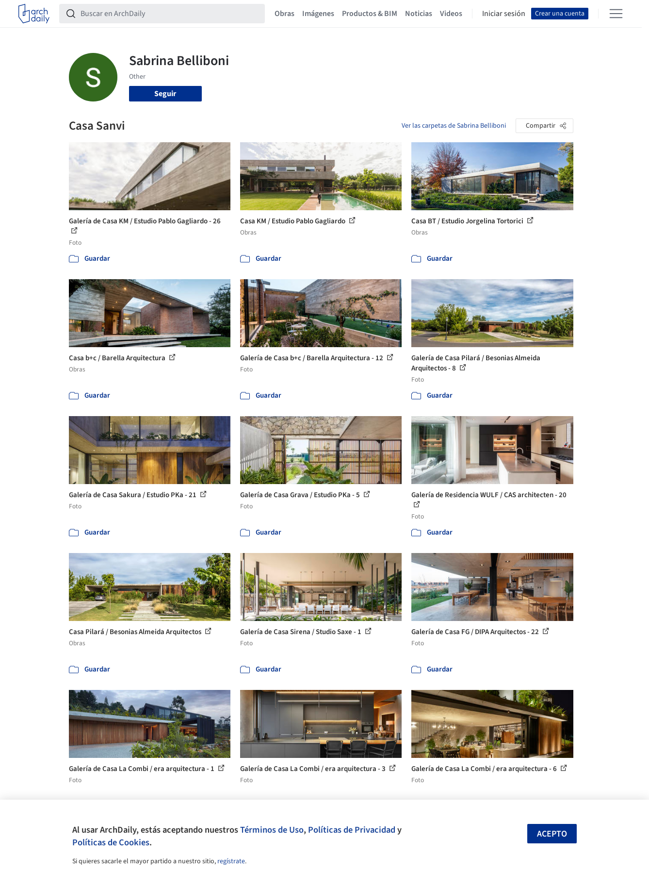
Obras (284, 13)
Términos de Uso (272, 829)
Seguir (165, 93)
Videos (451, 13)
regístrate (231, 861)
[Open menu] (616, 13)
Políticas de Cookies (110, 842)
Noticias (418, 13)
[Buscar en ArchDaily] (170, 13)
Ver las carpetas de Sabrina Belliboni (454, 125)
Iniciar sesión (503, 13)
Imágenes (318, 13)
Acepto (552, 834)
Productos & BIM (369, 13)
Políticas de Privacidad (351, 829)
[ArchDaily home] (33, 13)
